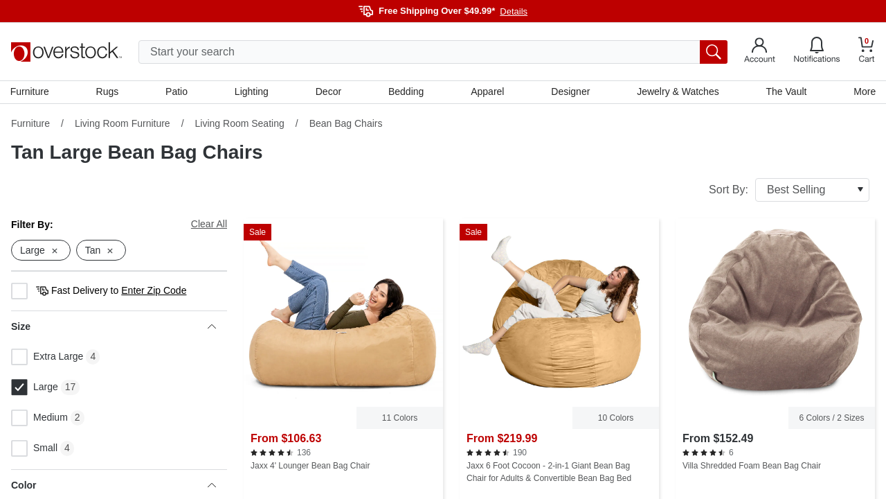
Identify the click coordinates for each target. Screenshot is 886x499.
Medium (39, 419)
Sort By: (789, 190)
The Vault (786, 92)
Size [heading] (113, 327)
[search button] (713, 52)
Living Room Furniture (122, 124)
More (864, 92)
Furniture (30, 92)
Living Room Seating (239, 124)
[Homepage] (66, 52)
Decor (328, 92)
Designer (570, 92)
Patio (177, 92)
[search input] (432, 52)
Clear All (209, 224)
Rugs (108, 92)
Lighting (252, 92)
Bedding (406, 92)
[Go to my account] (759, 52)
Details (513, 11)
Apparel (487, 92)
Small (34, 449)
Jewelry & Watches (677, 92)
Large (34, 388)
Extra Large (47, 358)
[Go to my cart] (866, 52)
